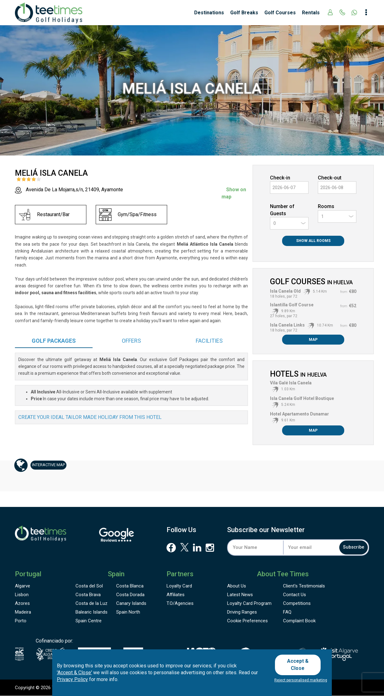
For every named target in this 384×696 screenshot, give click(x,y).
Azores (22, 603)
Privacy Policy (72, 681)
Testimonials (304, 586)
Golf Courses (280, 13)
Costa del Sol (89, 586)
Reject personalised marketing (300, 680)
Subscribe (348, 547)
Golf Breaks (244, 13)
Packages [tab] (54, 340)
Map (313, 339)
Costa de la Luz (91, 603)
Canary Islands (131, 603)
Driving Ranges (242, 612)
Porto (20, 621)
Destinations (209, 13)
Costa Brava (88, 595)
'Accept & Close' (74, 674)
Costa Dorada (130, 595)
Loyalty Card (179, 586)
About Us (236, 586)
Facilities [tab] (209, 340)
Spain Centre (88, 621)
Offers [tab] (131, 340)
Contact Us (294, 595)
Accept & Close (300, 665)
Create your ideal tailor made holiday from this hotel (90, 417)
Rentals (311, 13)
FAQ (287, 612)
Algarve (22, 586)
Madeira (23, 612)
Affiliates (176, 595)
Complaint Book (299, 621)
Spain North (128, 612)
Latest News (240, 595)
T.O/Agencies (180, 603)
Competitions (297, 603)
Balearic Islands (91, 612)
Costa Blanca (130, 586)
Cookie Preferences (247, 621)
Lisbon (22, 595)
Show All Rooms (313, 241)
